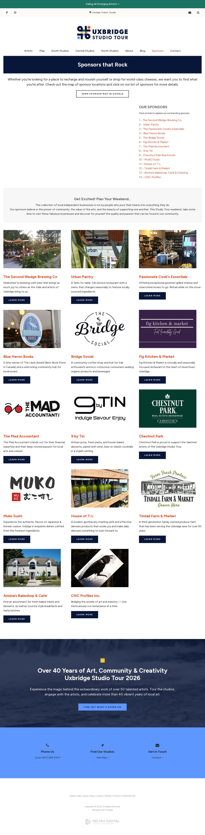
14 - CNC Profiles (150, 177)
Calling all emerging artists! (101, 4)
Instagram (15, 12)
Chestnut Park (151, 436)
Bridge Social (82, 356)
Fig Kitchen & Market (156, 356)
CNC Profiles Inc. (85, 595)
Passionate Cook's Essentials (163, 276)
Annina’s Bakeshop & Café (25, 595)
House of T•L (82, 516)
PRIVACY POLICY (113, 796)
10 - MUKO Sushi (149, 159)
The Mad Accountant (21, 436)
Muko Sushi (12, 516)
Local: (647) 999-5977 (47, 757)
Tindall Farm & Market (157, 516)
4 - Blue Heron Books (152, 133)
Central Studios (84, 50)
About (129, 50)
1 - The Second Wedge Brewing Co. (160, 120)
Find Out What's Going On (102, 707)
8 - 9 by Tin (146, 150)
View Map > (102, 757)
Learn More (17, 300)
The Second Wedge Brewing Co (30, 276)
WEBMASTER (129, 796)
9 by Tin (77, 436)
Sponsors (157, 50)
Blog (142, 50)
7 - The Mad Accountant (154, 146)
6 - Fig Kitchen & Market (153, 142)
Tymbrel (109, 810)
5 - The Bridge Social (151, 137)
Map (42, 50)
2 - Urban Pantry (149, 124)
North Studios (110, 50)
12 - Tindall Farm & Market (154, 168)
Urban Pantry (82, 276)
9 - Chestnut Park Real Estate (157, 155)
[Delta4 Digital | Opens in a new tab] (102, 822)
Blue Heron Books (18, 356)
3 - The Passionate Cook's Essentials (161, 128)
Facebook (6, 12)
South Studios (60, 50)
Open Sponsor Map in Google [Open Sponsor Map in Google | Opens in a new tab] (103, 94)
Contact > (157, 757)
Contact (189, 12)
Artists (28, 50)
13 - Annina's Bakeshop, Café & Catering (163, 172)
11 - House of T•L (150, 164)
